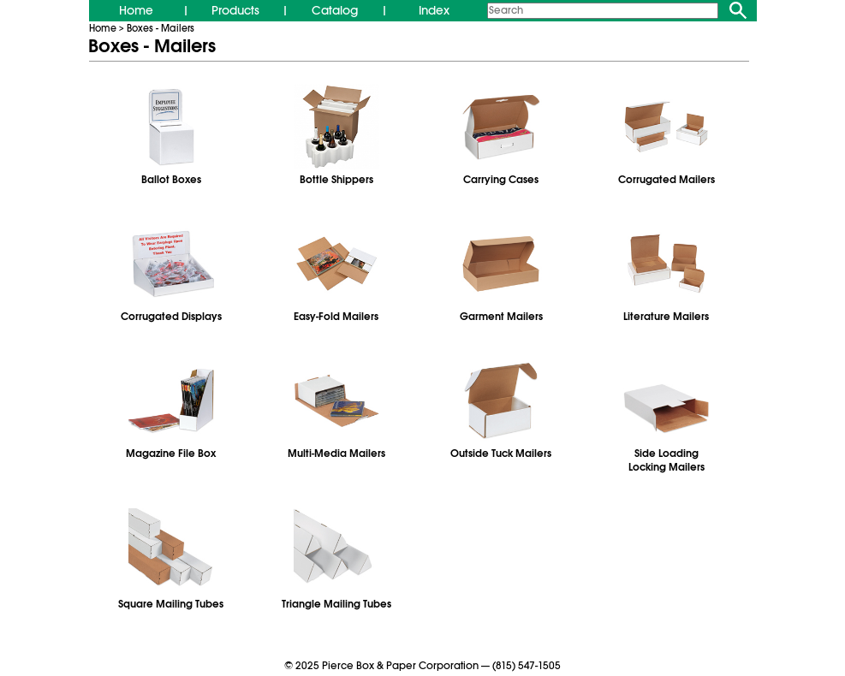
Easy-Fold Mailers (336, 316)
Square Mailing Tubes (170, 604)
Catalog (335, 10)
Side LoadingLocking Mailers (666, 460)
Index (434, 10)
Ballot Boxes (171, 180)
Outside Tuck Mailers (500, 453)
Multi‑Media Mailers (336, 453)
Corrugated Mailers (666, 180)
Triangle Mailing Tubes (336, 604)
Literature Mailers (666, 316)
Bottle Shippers (336, 180)
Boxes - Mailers (160, 28)
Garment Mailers (501, 316)
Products (235, 10)
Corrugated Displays (171, 316)
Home (136, 10)
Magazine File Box (171, 453)
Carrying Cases (501, 180)
